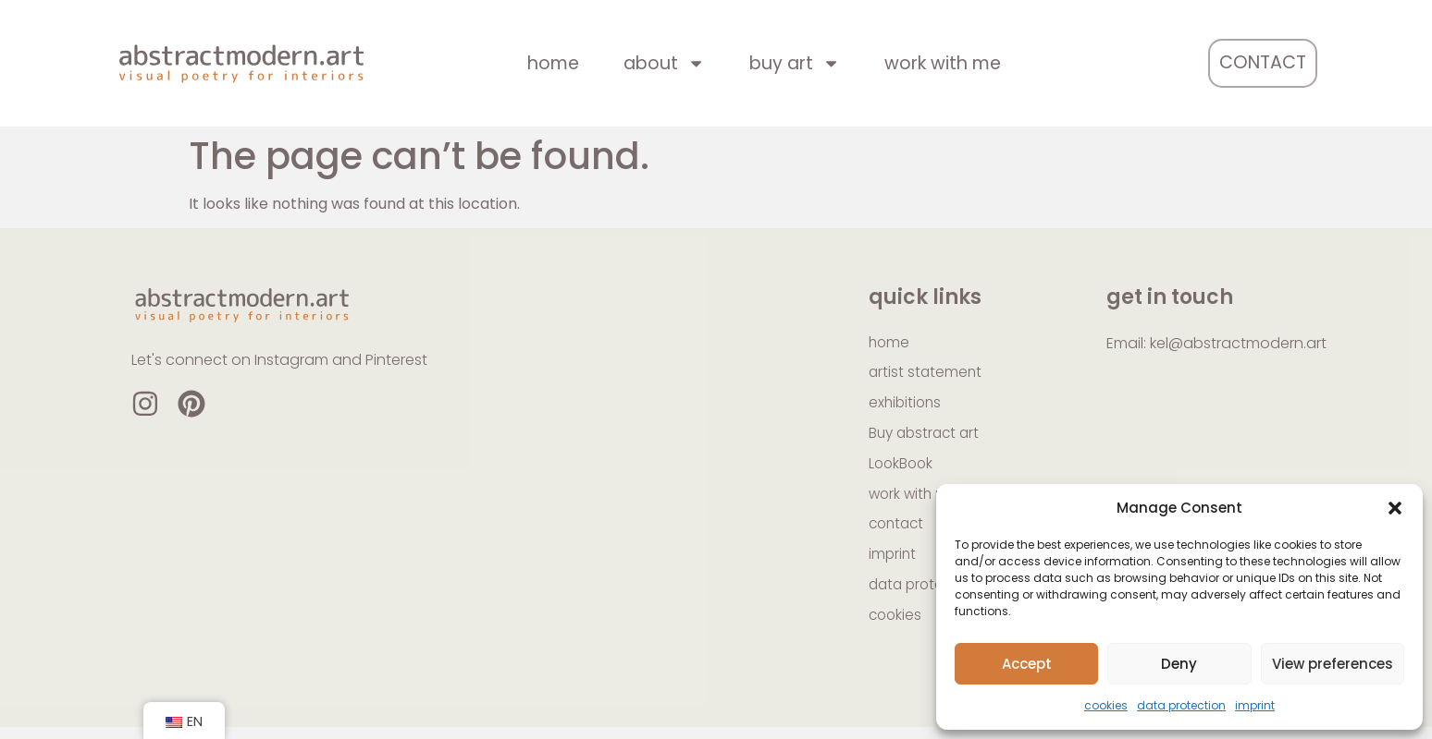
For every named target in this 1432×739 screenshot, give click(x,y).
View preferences (1332, 663)
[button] (1395, 508)
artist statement (926, 374)
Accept (1027, 663)
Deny (1179, 663)
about (664, 63)
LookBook (902, 468)
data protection (1181, 705)
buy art (794, 63)
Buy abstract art (927, 437)
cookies (1106, 705)
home (553, 63)
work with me (942, 63)
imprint (1255, 705)
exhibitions (906, 406)
